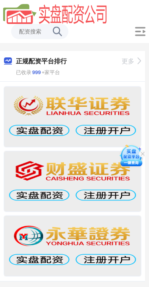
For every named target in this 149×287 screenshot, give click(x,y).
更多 (131, 61)
